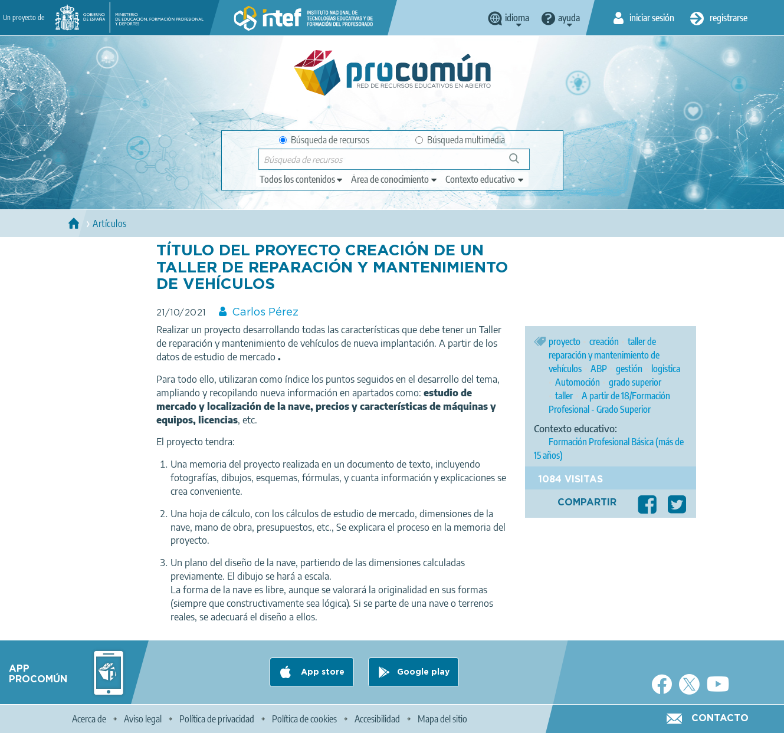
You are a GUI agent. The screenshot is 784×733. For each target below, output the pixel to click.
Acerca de (89, 719)
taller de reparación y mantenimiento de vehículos (604, 355)
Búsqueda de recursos (324, 140)
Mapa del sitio (442, 719)
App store (321, 672)
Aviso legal (143, 719)
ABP (599, 368)
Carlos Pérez (265, 312)
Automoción (577, 382)
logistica (665, 368)
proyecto (564, 341)
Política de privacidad (216, 719)
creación (604, 341)
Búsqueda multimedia (460, 140)
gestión (629, 368)
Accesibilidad (377, 719)
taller (564, 396)
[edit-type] (301, 179)
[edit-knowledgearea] (394, 179)
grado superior (635, 382)
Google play (423, 672)
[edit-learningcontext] (485, 179)
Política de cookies (304, 719)
